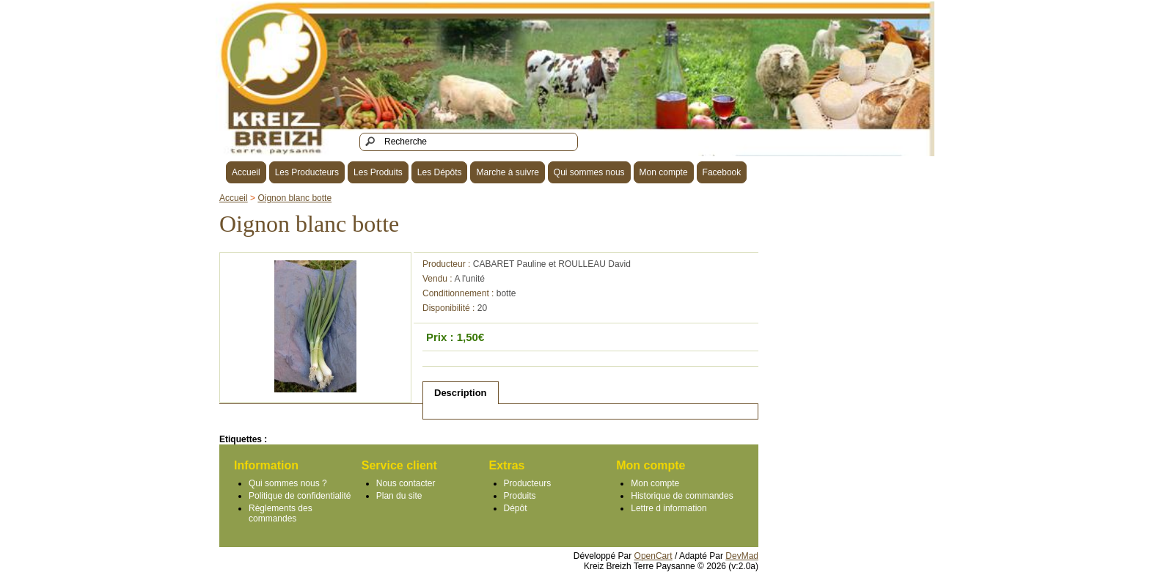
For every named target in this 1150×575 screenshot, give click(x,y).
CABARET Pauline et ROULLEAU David (552, 264)
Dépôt (515, 508)
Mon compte (664, 172)
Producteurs (528, 483)
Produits (520, 496)
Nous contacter (406, 483)
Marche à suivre (507, 172)
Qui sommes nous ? (288, 483)
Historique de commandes (682, 496)
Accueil (246, 172)
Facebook (722, 172)
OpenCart (653, 556)
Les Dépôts (439, 172)
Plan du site (399, 496)
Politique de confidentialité (300, 496)
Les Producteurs (307, 172)
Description (460, 392)
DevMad (741, 556)
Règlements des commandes (280, 513)
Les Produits (378, 172)
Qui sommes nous (589, 172)
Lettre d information (668, 508)
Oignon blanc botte (294, 198)
